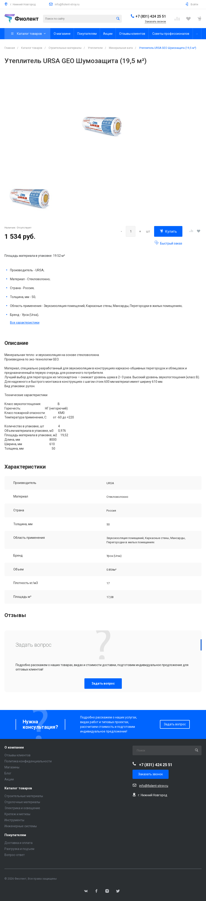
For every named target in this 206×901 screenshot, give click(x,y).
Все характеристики (24, 322)
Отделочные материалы (22, 802)
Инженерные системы (20, 826)
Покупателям (15, 835)
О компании (14, 747)
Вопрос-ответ (14, 855)
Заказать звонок (150, 774)
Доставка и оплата (18, 843)
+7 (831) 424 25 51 (150, 16)
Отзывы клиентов (17, 755)
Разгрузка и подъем (19, 849)
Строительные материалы (23, 796)
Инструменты (14, 820)
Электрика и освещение (22, 808)
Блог (7, 773)
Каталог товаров (18, 788)
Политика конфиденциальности (28, 761)
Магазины (11, 767)
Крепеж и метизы (17, 814)
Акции (9, 779)
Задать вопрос (103, 683)
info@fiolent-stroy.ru (67, 4)
